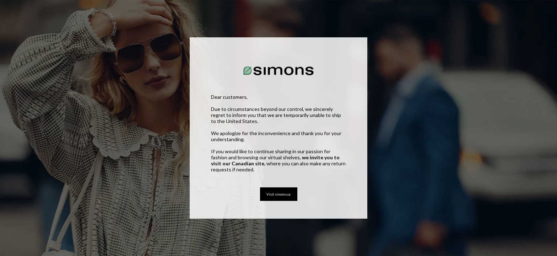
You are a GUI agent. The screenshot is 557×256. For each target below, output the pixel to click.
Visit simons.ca (278, 194)
